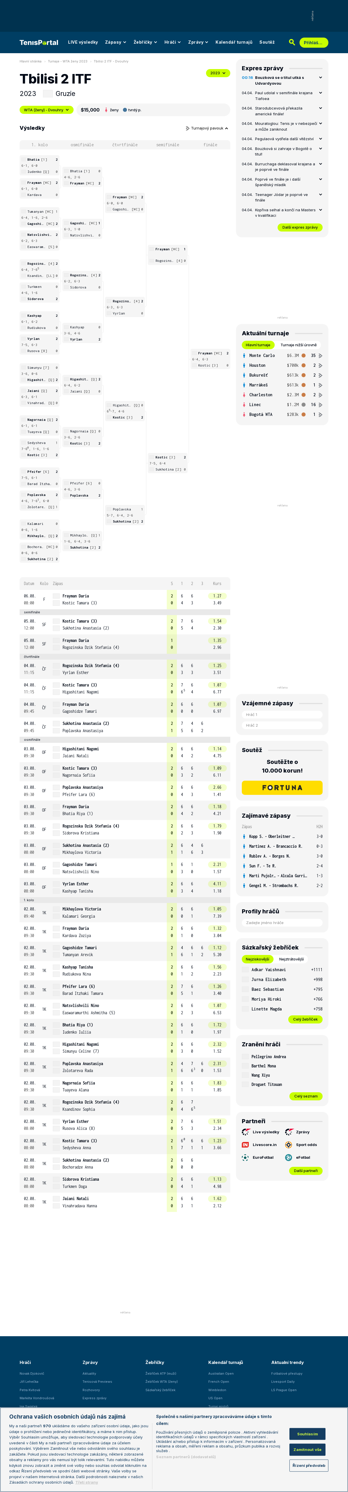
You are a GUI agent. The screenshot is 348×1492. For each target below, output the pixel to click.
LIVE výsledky (83, 42)
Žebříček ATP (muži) (160, 1373)
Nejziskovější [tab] (257, 959)
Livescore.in (259, 1144)
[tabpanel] (282, 385)
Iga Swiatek (29, 1406)
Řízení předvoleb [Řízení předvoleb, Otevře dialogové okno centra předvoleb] (309, 1465)
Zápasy (116, 42)
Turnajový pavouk (207, 128)
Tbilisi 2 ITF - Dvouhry (111, 61)
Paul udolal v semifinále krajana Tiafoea (284, 95)
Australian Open (221, 1373)
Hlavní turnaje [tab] (258, 345)
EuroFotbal (258, 1157)
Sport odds (301, 1144)
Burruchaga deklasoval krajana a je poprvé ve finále (285, 167)
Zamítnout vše (307, 1449)
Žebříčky (146, 42)
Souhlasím (307, 1433)
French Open (218, 1382)
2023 (218, 73)
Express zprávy (94, 1398)
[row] (125, 599)
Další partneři (306, 1170)
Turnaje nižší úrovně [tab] (298, 345)
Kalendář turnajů (234, 42)
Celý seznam (306, 1096)
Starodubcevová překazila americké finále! (278, 111)
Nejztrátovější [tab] (291, 959)
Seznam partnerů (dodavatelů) (186, 1456)
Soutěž (267, 42)
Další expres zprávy (300, 227)
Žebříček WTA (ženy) (161, 1382)
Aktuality (89, 1373)
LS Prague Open (284, 1390)
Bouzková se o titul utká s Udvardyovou (279, 80)
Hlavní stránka (31, 61)
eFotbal (297, 1157)
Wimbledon (217, 1390)
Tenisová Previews (97, 1382)
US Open (215, 1398)
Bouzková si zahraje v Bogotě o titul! (283, 151)
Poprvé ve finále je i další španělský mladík (277, 182)
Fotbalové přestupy (286, 1373)
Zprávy (198, 42)
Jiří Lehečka (29, 1382)
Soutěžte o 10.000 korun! (282, 766)
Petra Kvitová (30, 1390)
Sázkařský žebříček (160, 1390)
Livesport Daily (283, 1382)
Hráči (173, 42)
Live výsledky (260, 1132)
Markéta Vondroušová (37, 1398)
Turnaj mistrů (218, 1406)
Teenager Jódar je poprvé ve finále (281, 197)
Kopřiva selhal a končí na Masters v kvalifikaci (285, 213)
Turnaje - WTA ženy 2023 (67, 61)
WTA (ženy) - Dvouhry (46, 110)
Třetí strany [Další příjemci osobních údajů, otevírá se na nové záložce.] (86, 1482)
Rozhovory (91, 1390)
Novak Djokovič (32, 1373)
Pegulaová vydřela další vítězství (284, 138)
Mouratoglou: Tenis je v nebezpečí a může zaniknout (286, 126)
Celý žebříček (305, 1019)
